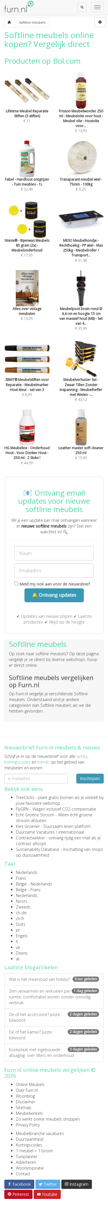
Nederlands (26, 872)
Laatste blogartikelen (31, 967)
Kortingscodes (29, 1145)
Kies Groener (28, 826)
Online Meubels (30, 1084)
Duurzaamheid (29, 1139)
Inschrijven (90, 778)
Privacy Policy (28, 1125)
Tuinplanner (26, 1156)
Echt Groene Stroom (35, 814)
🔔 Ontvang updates (54, 595)
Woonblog (25, 1096)
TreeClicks (25, 797)
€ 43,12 (81, 379)
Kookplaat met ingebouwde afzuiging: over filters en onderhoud (54, 1052)
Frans (21, 878)
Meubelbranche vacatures (40, 1133)
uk (18, 947)
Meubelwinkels (29, 1113)
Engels (22, 935)
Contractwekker (30, 838)
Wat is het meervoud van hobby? (54, 979)
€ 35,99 (81, 308)
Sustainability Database (37, 849)
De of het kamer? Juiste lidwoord (54, 1034)
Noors (21, 901)
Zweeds (23, 907)
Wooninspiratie (30, 1168)
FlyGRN (22, 809)
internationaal (71, 832)
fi (17, 941)
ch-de (21, 912)
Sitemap (23, 1107)
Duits (20, 924)
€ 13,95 (81, 110)
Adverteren (26, 1162)
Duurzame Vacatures (35, 832)
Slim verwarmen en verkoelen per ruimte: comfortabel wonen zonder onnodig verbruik (54, 996)
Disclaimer (25, 1101)
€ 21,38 (81, 239)
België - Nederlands (34, 884)
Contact (23, 1173)
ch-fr (20, 918)
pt (18, 930)
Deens (22, 953)
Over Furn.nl (27, 1090)
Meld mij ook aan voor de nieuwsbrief (52, 584)
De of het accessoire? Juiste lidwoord (54, 1017)
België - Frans (28, 889)
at (18, 959)
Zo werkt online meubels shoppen (48, 1119)
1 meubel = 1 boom (34, 1150)
